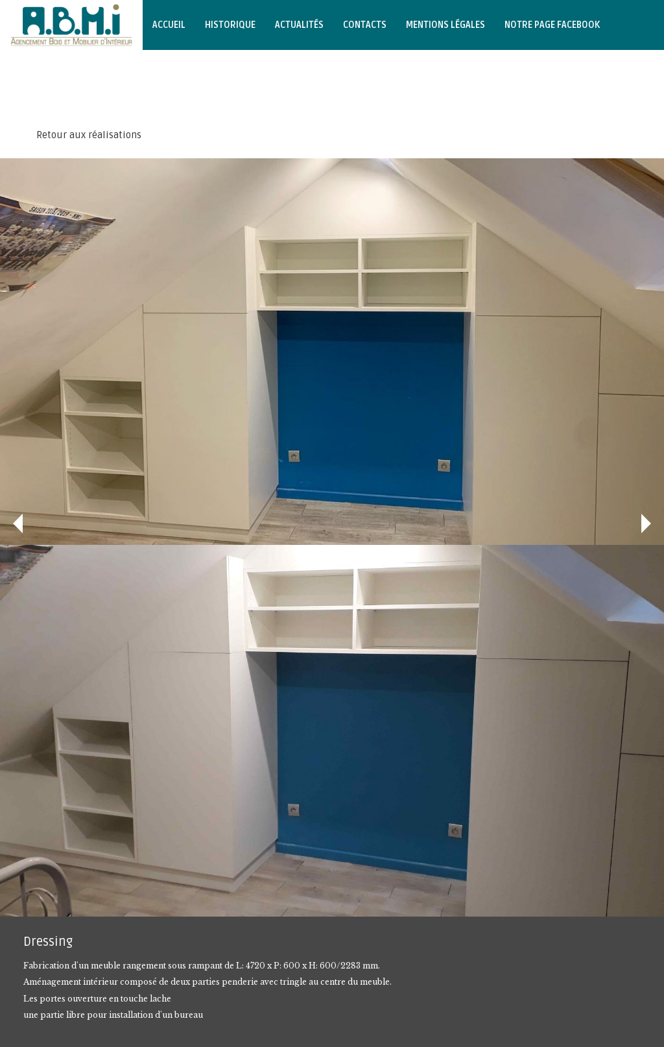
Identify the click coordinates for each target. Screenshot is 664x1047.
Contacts (364, 24)
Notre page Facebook (552, 24)
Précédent (18, 523)
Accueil (168, 24)
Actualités (299, 24)
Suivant (646, 523)
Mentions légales (445, 24)
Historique (230, 24)
